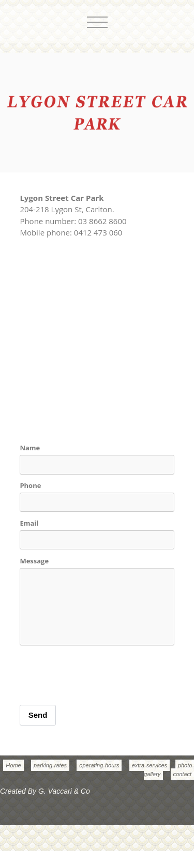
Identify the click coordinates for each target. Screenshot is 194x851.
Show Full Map (46, 267)
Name (30, 447)
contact (182, 774)
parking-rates (50, 765)
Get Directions (102, 267)
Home (13, 765)
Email (29, 523)
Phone (30, 485)
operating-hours (99, 765)
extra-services (149, 765)
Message (34, 560)
